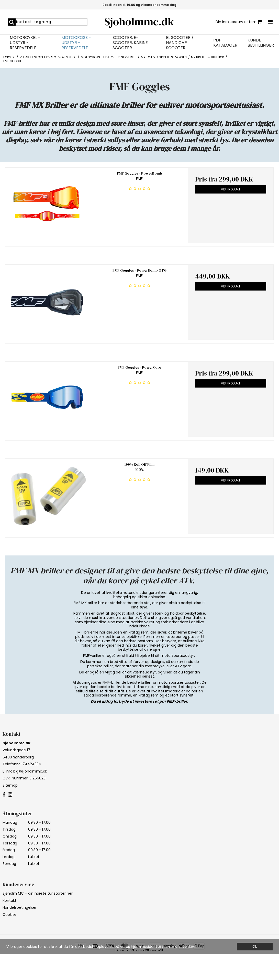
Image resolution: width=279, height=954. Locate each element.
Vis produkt (230, 189)
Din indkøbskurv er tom (239, 22)
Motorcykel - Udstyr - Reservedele (25, 42)
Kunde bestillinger (261, 43)
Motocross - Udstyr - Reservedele (76, 42)
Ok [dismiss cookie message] (254, 946)
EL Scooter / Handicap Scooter (180, 42)
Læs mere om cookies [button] (176, 946)
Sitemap (10, 785)
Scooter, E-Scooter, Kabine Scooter (130, 42)
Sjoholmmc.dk (139, 21)
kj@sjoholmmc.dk (31, 771)
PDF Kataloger (225, 43)
